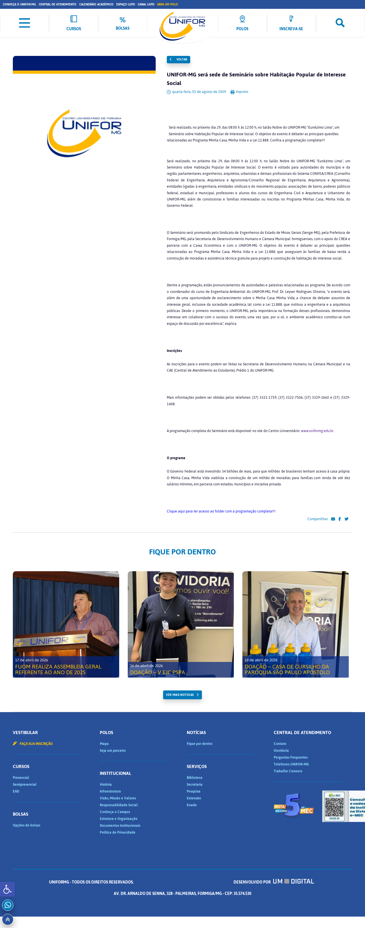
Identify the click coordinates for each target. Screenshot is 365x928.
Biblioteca (194, 777)
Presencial (21, 777)
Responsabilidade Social (119, 805)
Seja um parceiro (113, 750)
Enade (192, 805)
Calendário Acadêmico (96, 4)
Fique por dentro (199, 743)
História (106, 784)
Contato (280, 743)
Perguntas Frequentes (291, 757)
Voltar (178, 59)
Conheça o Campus (115, 812)
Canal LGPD (146, 4)
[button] (7, 889)
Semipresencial (24, 784)
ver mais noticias (180, 695)
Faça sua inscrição (33, 743)
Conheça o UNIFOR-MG (19, 4)
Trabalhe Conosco (288, 771)
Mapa (104, 743)
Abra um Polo (167, 4)
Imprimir (239, 91)
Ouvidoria (281, 750)
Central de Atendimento (57, 4)
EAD (16, 791)
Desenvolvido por (274, 882)
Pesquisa (193, 791)
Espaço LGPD (125, 4)
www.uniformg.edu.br (317, 430)
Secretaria (194, 784)
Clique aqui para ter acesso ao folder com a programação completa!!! (221, 511)
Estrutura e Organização (118, 818)
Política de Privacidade (117, 832)
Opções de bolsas (26, 825)
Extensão (194, 798)
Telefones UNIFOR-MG (291, 764)
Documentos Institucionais (120, 825)
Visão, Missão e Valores (118, 798)
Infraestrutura (110, 791)
